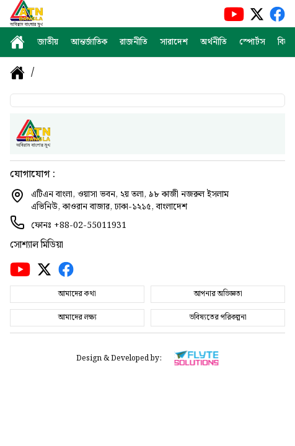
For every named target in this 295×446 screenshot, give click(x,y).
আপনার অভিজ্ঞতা (218, 294)
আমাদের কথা (77, 294)
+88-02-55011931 (90, 225)
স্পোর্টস (252, 42)
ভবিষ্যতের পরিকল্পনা (218, 317)
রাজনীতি (134, 42)
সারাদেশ (174, 42)
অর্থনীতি (213, 42)
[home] (17, 42)
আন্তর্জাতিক (89, 42)
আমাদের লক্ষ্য (77, 317)
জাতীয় (47, 42)
